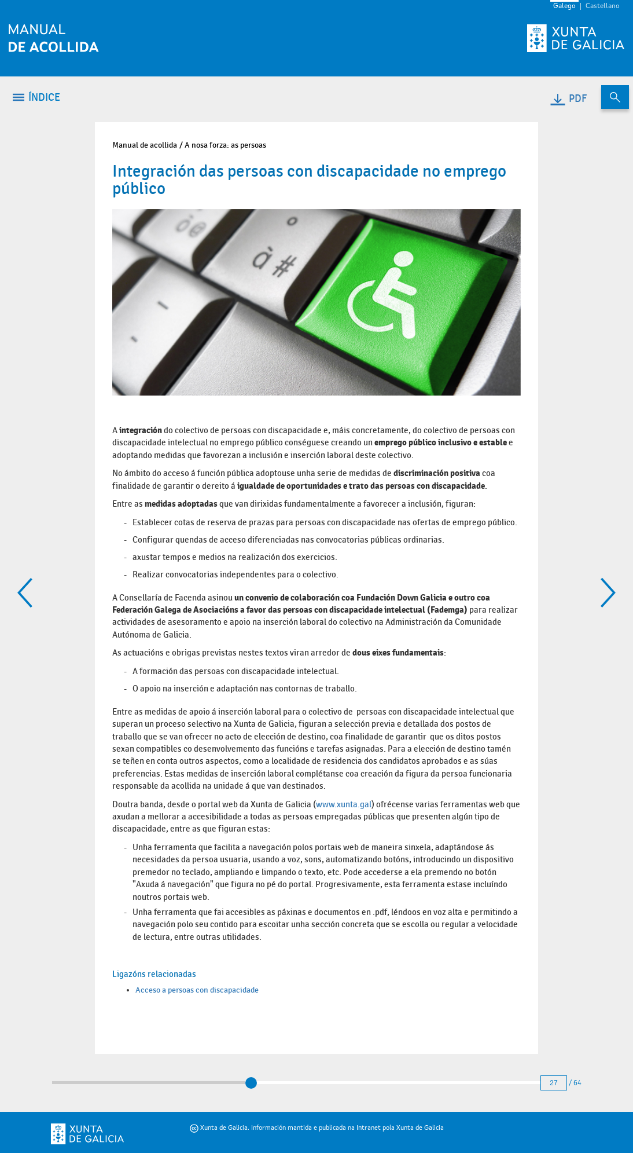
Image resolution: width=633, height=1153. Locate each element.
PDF (568, 99)
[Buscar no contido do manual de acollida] (615, 97)
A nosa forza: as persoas (225, 145)
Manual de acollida (144, 145)
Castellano (603, 6)
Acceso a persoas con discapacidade (197, 990)
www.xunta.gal (343, 804)
